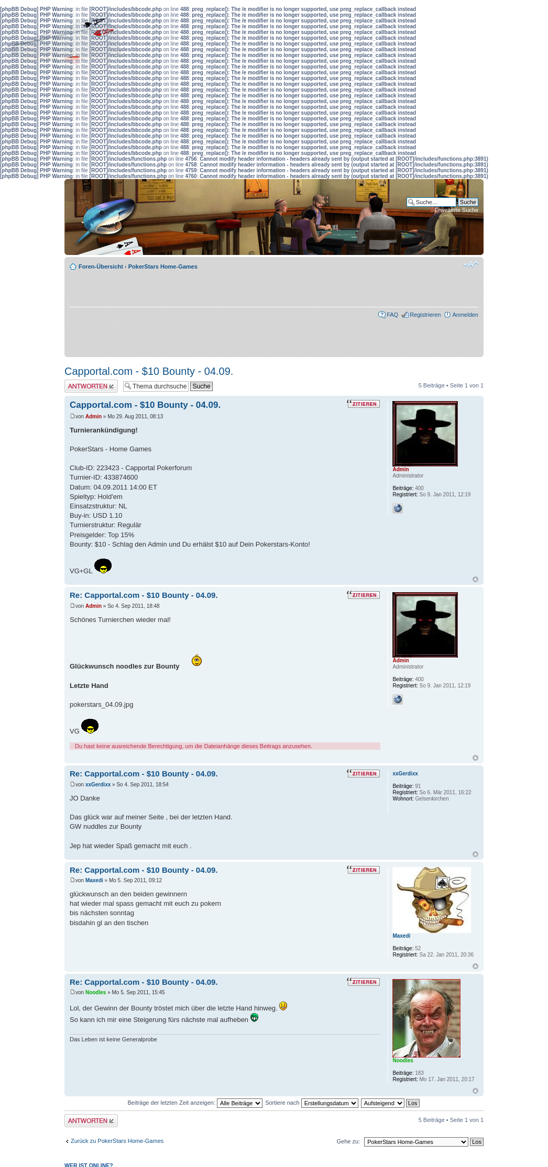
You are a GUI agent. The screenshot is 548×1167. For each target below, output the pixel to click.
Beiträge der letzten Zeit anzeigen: (194, 1102)
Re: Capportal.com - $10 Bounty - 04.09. (144, 595)
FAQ (392, 315)
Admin (93, 416)
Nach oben (475, 579)
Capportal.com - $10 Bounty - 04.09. (148, 371)
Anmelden (465, 315)
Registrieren (425, 315)
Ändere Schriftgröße (470, 264)
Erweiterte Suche (456, 210)
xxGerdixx (98, 784)
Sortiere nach (311, 1102)
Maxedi (94, 880)
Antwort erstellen (91, 386)
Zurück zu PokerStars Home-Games (117, 1141)
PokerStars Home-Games (163, 266)
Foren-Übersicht (101, 266)
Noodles (95, 992)
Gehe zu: (348, 1141)
